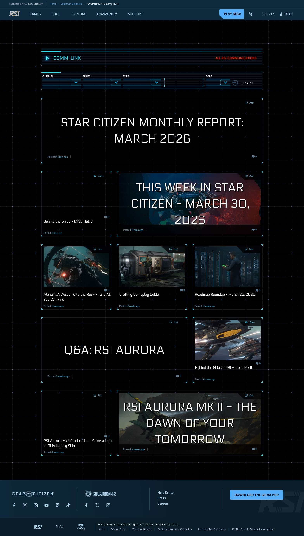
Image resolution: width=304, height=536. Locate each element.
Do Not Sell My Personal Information (253, 529)
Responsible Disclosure (212, 529)
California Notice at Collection (175, 529)
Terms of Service (142, 529)
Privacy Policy (118, 529)
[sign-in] (286, 14)
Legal (101, 529)
